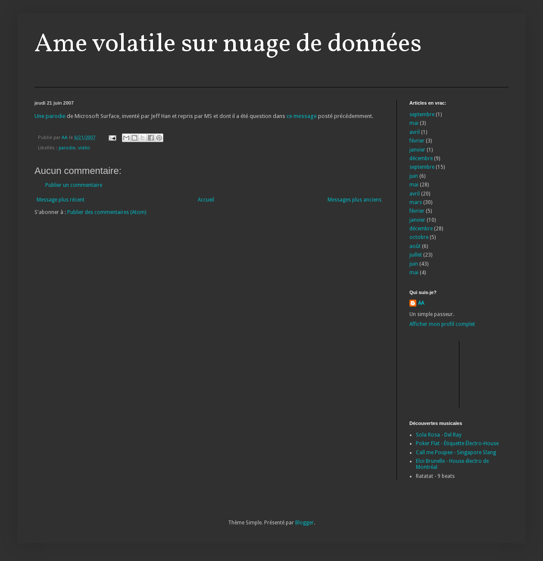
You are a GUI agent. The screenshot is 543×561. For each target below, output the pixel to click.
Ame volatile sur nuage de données (227, 44)
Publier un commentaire (73, 185)
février (416, 141)
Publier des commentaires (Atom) (106, 212)
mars (415, 202)
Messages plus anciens (354, 200)
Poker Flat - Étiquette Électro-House (457, 443)
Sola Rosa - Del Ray (439, 435)
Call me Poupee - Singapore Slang (456, 452)
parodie (67, 148)
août (415, 246)
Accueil (206, 200)
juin (413, 176)
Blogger (304, 523)
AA (421, 303)
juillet (415, 255)
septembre (421, 115)
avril (414, 132)
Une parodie (50, 116)
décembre (421, 158)
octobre (418, 237)
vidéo (84, 148)
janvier (417, 150)
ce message (302, 116)
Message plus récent (60, 200)
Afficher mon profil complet (442, 324)
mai (413, 123)
